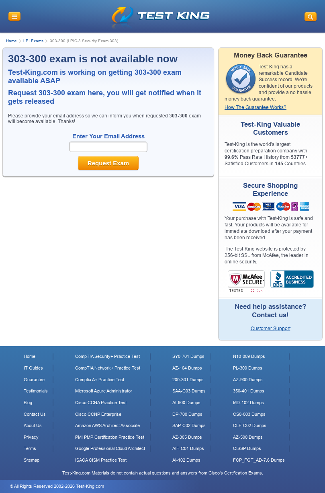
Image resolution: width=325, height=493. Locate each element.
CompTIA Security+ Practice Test (107, 356)
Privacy (31, 437)
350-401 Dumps (248, 390)
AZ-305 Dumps (187, 437)
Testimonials (36, 390)
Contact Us (35, 414)
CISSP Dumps (247, 448)
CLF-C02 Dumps (249, 425)
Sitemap (31, 460)
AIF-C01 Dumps (188, 448)
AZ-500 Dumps (248, 437)
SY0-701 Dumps (188, 356)
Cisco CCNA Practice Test (101, 402)
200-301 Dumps (188, 379)
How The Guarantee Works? (255, 107)
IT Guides (33, 368)
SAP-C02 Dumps (189, 425)
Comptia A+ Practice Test (99, 379)
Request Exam (108, 163)
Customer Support (270, 328)
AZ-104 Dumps (187, 368)
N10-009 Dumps (249, 356)
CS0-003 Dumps (249, 414)
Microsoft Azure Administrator (103, 390)
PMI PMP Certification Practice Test (109, 437)
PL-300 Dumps (247, 368)
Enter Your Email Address (108, 136)
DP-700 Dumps (187, 414)
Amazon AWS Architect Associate (107, 425)
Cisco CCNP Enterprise (98, 414)
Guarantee (34, 379)
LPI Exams (33, 41)
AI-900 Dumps (186, 402)
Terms (30, 448)
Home (11, 41)
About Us (33, 425)
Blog (28, 402)
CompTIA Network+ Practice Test (107, 368)
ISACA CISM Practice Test (101, 460)
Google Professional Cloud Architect (110, 448)
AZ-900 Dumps (248, 379)
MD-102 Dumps (248, 402)
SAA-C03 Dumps (189, 390)
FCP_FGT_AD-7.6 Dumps (259, 460)
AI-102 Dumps (186, 460)
